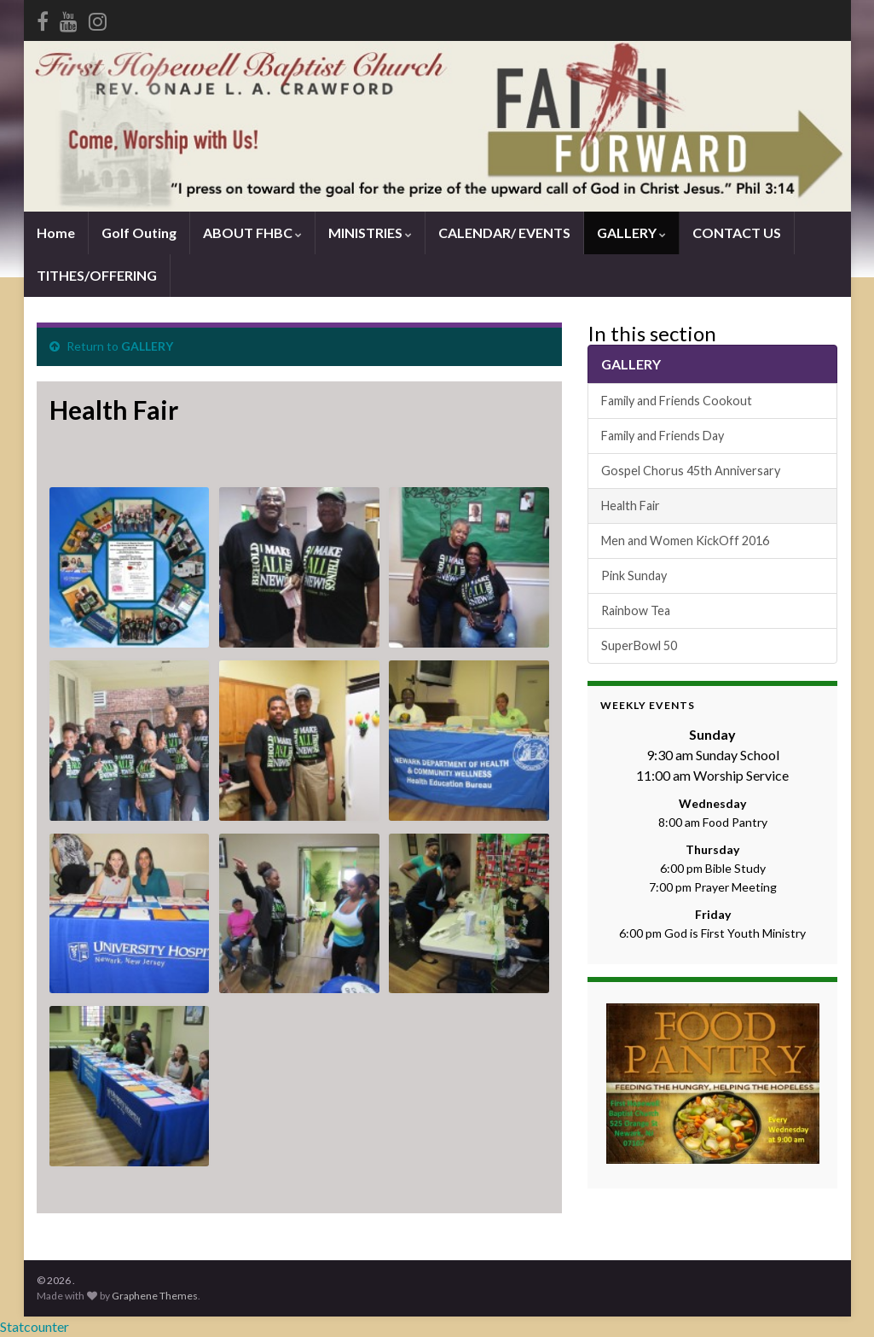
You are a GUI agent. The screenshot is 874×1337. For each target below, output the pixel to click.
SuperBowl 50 (639, 645)
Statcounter (34, 1326)
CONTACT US (736, 232)
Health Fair (630, 505)
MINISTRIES (370, 232)
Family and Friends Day (662, 435)
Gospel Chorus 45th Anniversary (690, 470)
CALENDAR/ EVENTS (504, 232)
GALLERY (631, 232)
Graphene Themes (155, 1295)
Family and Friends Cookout (676, 400)
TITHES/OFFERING (97, 275)
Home (56, 232)
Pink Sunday (634, 575)
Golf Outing (139, 232)
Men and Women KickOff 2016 (685, 540)
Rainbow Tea (635, 610)
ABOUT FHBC (252, 232)
